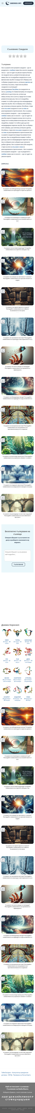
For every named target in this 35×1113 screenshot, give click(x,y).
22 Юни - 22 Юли (6, 660)
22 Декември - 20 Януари (7, 698)
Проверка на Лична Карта (22, 1075)
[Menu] (2, 3)
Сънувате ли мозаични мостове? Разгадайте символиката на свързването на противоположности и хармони (17, 427)
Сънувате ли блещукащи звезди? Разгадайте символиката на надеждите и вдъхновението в (17, 397)
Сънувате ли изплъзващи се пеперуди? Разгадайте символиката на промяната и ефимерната (17, 368)
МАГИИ (30, 1108)
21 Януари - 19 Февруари (17, 698)
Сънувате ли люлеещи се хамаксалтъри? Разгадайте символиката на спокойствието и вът (18, 219)
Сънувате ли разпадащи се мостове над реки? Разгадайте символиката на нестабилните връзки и (17, 515)
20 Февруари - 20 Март (28, 698)
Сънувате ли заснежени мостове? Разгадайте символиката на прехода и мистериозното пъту (17, 338)
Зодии (19, 1108)
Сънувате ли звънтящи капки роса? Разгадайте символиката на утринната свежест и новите (17, 457)
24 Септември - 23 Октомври (7, 679)
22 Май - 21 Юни (28, 641)
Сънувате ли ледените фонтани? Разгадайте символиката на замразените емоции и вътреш (17, 486)
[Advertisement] (17, 26)
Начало (4, 1108)
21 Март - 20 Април (6, 641)
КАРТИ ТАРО (15, 1109)
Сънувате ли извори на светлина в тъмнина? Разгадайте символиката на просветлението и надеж (17, 278)
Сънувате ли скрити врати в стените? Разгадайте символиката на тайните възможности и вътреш (17, 308)
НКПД (10, 1075)
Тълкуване (18, 564)
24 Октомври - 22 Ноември (17, 679)
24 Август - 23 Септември (28, 660)
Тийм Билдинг (6, 1072)
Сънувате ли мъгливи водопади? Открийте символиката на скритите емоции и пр (17, 248)
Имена (25, 1108)
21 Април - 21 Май (18, 641)
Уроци (22, 1109)
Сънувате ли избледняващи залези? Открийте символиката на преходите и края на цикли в (17, 189)
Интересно (12, 1108)
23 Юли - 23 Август (17, 660)
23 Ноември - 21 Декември (28, 679)
